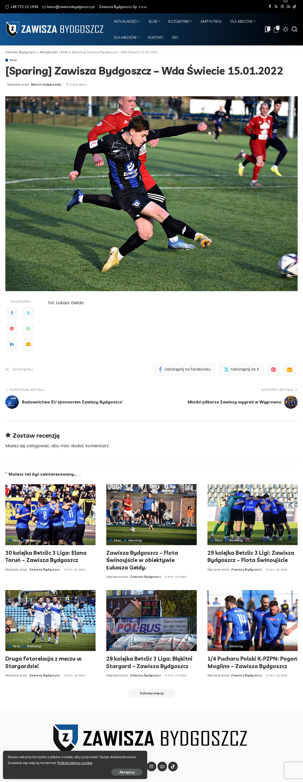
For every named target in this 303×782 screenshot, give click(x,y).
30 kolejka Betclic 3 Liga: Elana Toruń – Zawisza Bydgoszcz (49, 556)
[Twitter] (276, 6)
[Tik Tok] (294, 6)
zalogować (37, 446)
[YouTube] (288, 6)
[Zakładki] (267, 29)
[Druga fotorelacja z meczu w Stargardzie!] (50, 620)
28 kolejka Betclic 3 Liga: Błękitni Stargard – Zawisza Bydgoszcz (146, 666)
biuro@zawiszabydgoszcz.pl (68, 7)
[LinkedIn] (11, 344)
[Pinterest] (11, 328)
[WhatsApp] (28, 328)
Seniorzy (34, 540)
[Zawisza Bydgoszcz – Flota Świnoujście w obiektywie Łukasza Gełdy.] (151, 514)
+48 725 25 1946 (21, 7)
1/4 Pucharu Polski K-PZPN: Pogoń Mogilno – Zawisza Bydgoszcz (246, 666)
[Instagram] (282, 6)
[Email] (28, 344)
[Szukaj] (294, 29)
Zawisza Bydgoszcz (44, 569)
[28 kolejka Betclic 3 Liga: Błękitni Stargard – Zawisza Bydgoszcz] (151, 620)
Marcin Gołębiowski (46, 84)
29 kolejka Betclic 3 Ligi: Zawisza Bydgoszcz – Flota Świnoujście (246, 560)
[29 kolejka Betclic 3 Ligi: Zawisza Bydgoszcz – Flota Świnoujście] (252, 514)
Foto (13, 60)
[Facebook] (270, 6)
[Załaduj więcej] (151, 701)
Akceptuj (63, 770)
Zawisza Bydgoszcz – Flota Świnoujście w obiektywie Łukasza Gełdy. (145, 560)
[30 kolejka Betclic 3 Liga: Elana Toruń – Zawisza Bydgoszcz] (50, 514)
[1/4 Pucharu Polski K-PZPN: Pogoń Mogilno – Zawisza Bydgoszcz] (252, 620)
